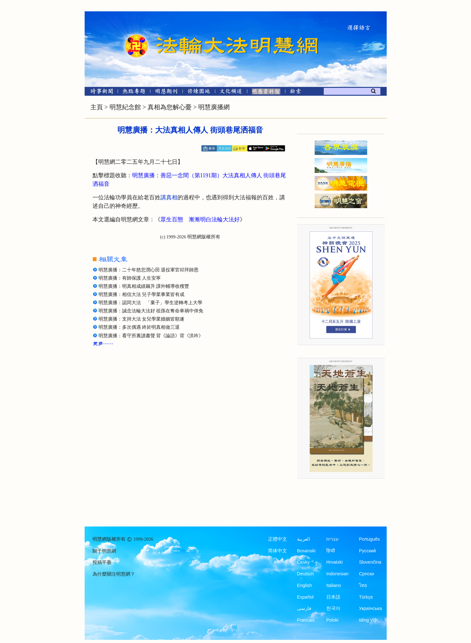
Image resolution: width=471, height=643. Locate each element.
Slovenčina (370, 562)
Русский (367, 550)
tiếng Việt (368, 620)
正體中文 (277, 539)
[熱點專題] (133, 92)
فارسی (304, 608)
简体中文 (277, 550)
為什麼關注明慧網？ (114, 574)
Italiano (333, 585)
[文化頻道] (231, 92)
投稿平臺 (102, 562)
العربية (303, 539)
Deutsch (305, 573)
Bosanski (306, 550)
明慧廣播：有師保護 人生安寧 (129, 278)
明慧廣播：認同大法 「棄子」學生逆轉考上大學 (150, 302)
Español (305, 597)
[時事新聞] (99, 92)
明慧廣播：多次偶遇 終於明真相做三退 (139, 327)
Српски (366, 573)
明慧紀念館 (125, 107)
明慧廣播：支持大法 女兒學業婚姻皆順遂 (141, 319)
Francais (306, 620)
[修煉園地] (198, 92)
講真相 (168, 197)
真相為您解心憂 (170, 107)
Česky (303, 562)
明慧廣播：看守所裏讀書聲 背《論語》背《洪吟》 (151, 335)
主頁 (96, 107)
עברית (332, 539)
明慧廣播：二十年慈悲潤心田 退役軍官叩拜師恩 (148, 269)
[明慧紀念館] (266, 92)
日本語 (333, 597)
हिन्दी (330, 550)
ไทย (363, 585)
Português (369, 539)
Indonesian (337, 573)
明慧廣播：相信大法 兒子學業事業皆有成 (141, 294)
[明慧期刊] (166, 92)
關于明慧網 (104, 551)
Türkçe (366, 597)
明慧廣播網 (214, 107)
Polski (332, 620)
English (304, 585)
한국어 (333, 608)
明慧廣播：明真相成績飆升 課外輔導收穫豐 (143, 286)
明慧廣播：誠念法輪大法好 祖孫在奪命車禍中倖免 (151, 310)
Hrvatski (334, 562)
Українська (370, 608)
